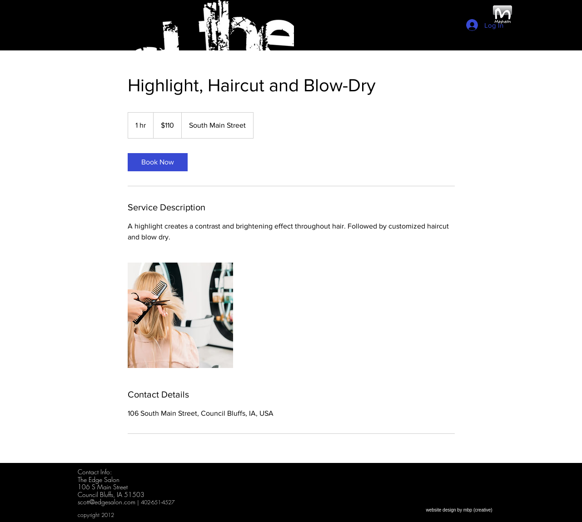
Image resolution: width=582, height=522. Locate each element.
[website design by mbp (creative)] (459, 510)
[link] (158, 162)
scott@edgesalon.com (106, 501)
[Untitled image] (180, 315)
